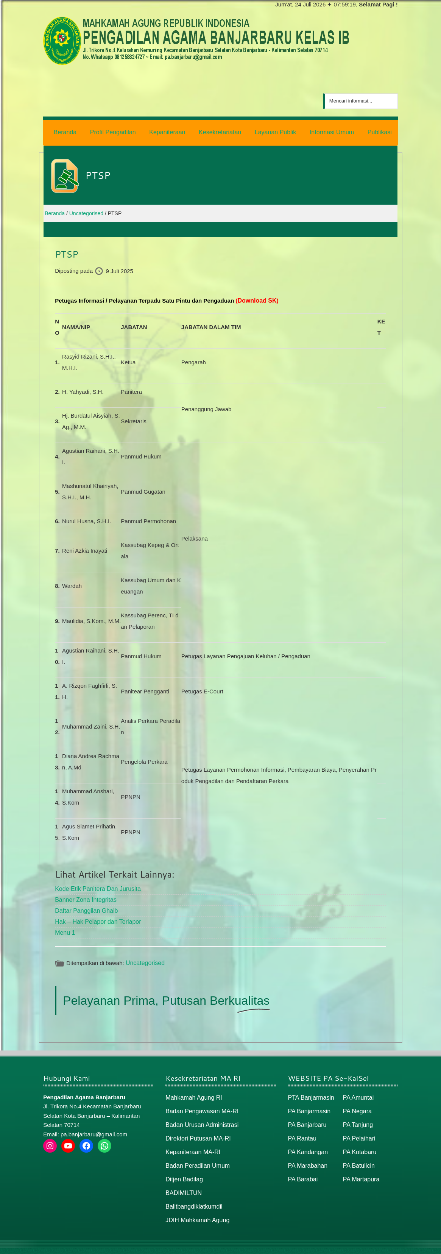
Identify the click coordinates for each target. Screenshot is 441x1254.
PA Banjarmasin (308, 1105)
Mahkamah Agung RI (191, 1091)
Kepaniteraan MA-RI (191, 1144)
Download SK (255, 298)
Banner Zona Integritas (84, 896)
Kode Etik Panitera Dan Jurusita (95, 886)
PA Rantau (301, 1130)
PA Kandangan (306, 1144)
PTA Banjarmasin (309, 1091)
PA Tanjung (357, 1117)
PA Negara (356, 1105)
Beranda (319, 1245)
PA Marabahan (306, 1156)
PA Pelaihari (358, 1130)
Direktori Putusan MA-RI (196, 1130)
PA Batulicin (358, 1156)
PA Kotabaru (358, 1144)
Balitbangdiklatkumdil (192, 1195)
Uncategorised (144, 957)
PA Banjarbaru (306, 1117)
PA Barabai (302, 1170)
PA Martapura (360, 1170)
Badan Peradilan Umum (195, 1156)
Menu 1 (64, 927)
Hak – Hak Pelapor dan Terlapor (95, 917)
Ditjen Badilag (183, 1170)
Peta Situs (348, 1245)
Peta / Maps (380, 1245)
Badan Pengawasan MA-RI (199, 1105)
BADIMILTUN (182, 1182)
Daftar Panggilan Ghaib (84, 906)
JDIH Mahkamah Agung (195, 1209)
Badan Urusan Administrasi (199, 1117)
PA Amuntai (357, 1091)
